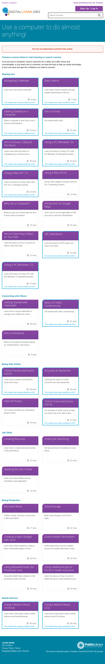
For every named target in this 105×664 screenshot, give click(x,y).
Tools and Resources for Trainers (88, 3)
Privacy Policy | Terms (11, 648)
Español (13, 3)
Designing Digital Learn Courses (15, 651)
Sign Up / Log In (89, 8)
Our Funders (7, 645)
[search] (99, 15)
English (5, 3)
